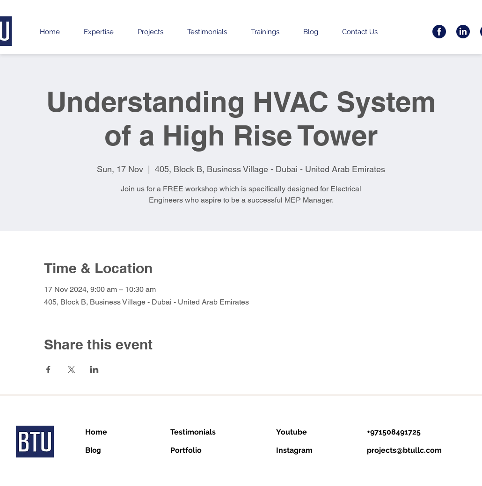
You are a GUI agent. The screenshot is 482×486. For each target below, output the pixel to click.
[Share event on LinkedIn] (94, 369)
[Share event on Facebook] (48, 369)
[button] (98, 32)
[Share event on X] (71, 369)
